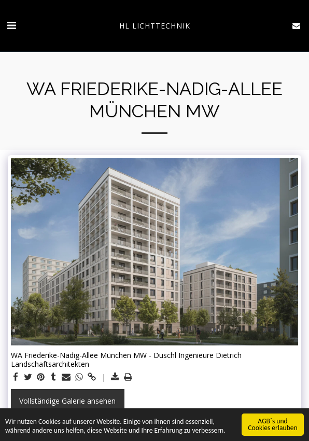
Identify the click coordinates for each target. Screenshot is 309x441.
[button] (11, 25)
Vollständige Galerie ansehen (67, 401)
